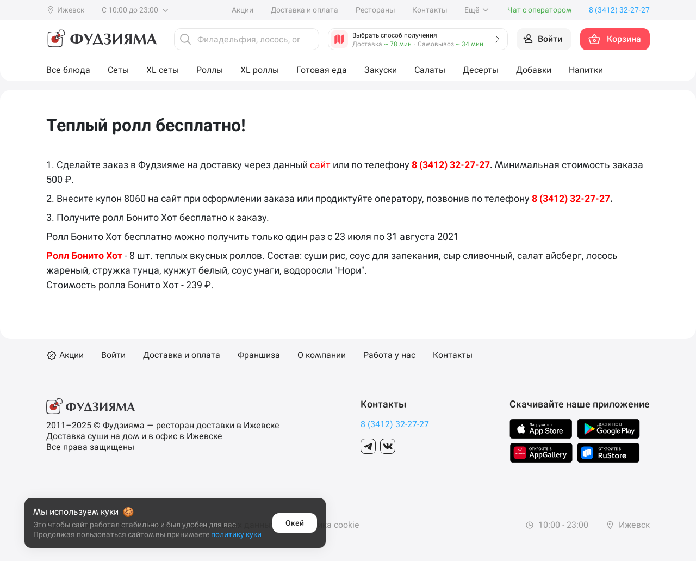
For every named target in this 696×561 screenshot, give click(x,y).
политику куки (236, 534)
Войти (113, 355)
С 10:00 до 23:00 (136, 9)
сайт (320, 164)
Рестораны (375, 9)
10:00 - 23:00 (556, 525)
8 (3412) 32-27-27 (451, 164)
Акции (242, 9)
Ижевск (628, 525)
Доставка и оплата (304, 9)
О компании (321, 355)
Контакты (429, 9)
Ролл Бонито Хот (84, 255)
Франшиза (259, 355)
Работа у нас (389, 355)
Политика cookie (326, 525)
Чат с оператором (539, 10)
